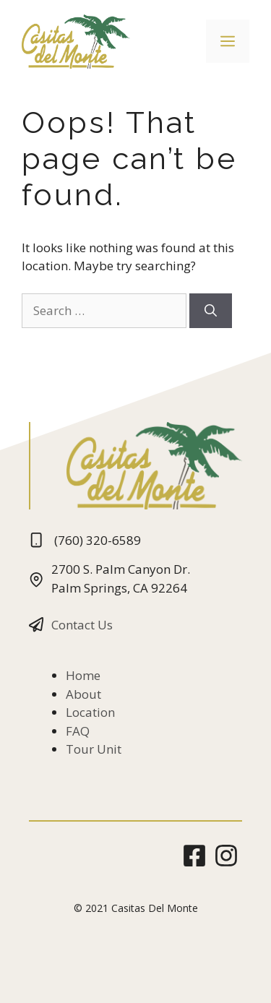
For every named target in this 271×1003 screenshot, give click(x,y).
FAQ (78, 731)
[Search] (210, 310)
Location (90, 712)
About (83, 694)
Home (83, 675)
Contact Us (82, 624)
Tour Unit (93, 749)
